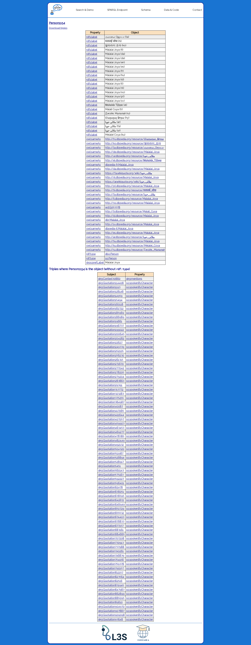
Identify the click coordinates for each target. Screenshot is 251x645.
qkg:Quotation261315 (110, 359)
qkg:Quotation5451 (109, 465)
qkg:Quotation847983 (111, 589)
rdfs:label (91, 36)
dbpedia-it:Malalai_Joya (119, 228)
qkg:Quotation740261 (111, 551)
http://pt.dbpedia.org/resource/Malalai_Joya (132, 185)
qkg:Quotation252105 (111, 351)
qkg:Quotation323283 (111, 393)
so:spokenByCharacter (139, 282)
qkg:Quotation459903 (111, 423)
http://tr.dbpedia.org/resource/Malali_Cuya (131, 211)
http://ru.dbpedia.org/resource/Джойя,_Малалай (135, 249)
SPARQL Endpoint (117, 9)
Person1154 (57, 23)
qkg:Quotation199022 (111, 329)
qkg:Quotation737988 (111, 546)
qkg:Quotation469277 (111, 432)
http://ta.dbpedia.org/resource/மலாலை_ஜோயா (134, 147)
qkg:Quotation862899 (111, 593)
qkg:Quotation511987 (110, 453)
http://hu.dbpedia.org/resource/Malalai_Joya (132, 241)
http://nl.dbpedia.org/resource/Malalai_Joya (132, 177)
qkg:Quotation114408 (111, 282)
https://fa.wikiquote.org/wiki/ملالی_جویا (128, 173)
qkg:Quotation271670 (111, 363)
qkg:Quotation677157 (111, 525)
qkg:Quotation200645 (111, 334)
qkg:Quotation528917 (111, 461)
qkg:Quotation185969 (111, 312)
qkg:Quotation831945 (111, 585)
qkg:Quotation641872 (111, 500)
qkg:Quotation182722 (111, 308)
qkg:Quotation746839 (111, 555)
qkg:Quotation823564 (111, 576)
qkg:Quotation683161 (111, 529)
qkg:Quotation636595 (111, 495)
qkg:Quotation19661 (110, 321)
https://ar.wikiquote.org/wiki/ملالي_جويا (128, 181)
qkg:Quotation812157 (110, 572)
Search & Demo (85, 9)
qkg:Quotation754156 (111, 559)
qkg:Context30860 (109, 278)
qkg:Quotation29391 (110, 385)
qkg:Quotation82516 (110, 580)
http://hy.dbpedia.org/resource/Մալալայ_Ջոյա (134, 139)
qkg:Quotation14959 (110, 295)
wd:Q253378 (112, 207)
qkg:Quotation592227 (111, 478)
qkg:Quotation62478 (110, 487)
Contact (197, 9)
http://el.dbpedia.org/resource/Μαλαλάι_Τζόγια (133, 160)
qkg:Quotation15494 (110, 299)
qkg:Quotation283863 (111, 380)
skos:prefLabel (95, 262)
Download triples (58, 28)
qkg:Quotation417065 (111, 410)
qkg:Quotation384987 (111, 402)
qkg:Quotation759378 (111, 563)
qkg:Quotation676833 (111, 521)
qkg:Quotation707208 (111, 538)
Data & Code (171, 9)
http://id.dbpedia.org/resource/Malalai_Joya (132, 215)
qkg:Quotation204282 (111, 338)
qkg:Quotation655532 (111, 512)
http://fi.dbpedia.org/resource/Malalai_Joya (131, 198)
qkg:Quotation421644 (111, 414)
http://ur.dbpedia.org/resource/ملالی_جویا (130, 156)
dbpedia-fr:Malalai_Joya (119, 164)
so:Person (111, 258)
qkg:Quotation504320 (111, 448)
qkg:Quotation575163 (111, 474)
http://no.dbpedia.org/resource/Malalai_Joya (132, 202)
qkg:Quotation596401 (111, 483)
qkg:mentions (134, 278)
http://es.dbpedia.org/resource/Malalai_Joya (132, 232)
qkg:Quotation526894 (111, 457)
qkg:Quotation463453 (111, 427)
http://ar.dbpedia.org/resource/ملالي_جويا (130, 237)
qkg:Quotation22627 (110, 342)
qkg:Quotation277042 (111, 368)
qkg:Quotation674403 (111, 517)
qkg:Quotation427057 (111, 419)
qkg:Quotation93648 (110, 619)
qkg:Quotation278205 (111, 372)
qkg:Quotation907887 (111, 610)
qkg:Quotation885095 (111, 598)
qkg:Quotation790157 (111, 568)
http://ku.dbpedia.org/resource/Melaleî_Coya (132, 245)
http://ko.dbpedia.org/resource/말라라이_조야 (133, 143)
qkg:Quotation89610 (110, 602)
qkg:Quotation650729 (111, 508)
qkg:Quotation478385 (111, 436)
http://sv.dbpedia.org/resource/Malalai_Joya (132, 224)
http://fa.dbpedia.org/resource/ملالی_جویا (130, 194)
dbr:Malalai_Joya (115, 219)
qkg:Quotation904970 (111, 606)
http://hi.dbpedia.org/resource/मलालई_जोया (130, 190)
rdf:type (91, 254)
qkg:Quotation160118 (110, 304)
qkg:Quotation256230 (111, 355)
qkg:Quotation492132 (111, 444)
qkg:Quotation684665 (111, 534)
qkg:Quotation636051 (111, 491)
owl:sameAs (93, 139)
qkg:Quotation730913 (111, 542)
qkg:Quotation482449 (111, 440)
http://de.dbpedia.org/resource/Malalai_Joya (132, 151)
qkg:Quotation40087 (110, 406)
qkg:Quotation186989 (111, 317)
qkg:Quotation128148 (111, 291)
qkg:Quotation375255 (111, 397)
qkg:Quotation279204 (111, 376)
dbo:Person (112, 254)
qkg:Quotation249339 (111, 346)
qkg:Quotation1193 (109, 287)
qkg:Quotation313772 (110, 389)
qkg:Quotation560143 (111, 470)
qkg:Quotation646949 (111, 504)
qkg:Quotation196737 (111, 325)
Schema (145, 9)
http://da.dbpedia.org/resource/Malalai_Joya (132, 168)
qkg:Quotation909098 (111, 615)
